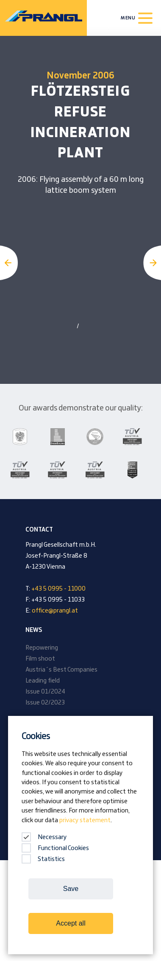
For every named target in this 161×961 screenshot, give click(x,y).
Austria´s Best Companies (61, 670)
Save (70, 888)
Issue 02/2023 (45, 702)
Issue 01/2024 (45, 691)
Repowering (41, 648)
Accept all (70, 923)
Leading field (42, 681)
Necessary (44, 837)
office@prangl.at (55, 610)
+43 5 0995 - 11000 (58, 589)
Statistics (43, 859)
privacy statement (85, 820)
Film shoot (40, 659)
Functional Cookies (55, 848)
